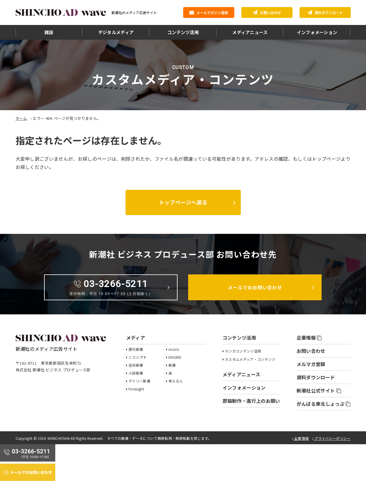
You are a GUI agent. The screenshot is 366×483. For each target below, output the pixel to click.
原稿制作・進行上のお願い (251, 400)
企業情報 (309, 337)
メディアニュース (250, 32)
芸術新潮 (135, 365)
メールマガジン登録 (208, 12)
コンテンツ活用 (183, 32)
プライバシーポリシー (331, 438)
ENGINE (174, 357)
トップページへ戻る (183, 202)
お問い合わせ (267, 12)
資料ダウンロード (325, 12)
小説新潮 (135, 372)
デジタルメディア (116, 32)
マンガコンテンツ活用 (243, 350)
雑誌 (49, 32)
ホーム (21, 118)
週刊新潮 (135, 349)
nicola (173, 349)
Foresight (136, 388)
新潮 (172, 365)
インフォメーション (317, 32)
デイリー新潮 (139, 380)
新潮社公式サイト (319, 390)
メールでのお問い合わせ (255, 287)
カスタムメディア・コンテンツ (250, 359)
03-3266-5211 (111, 287)
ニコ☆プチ (137, 357)
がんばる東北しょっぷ (324, 403)
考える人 (175, 380)
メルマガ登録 (311, 364)
